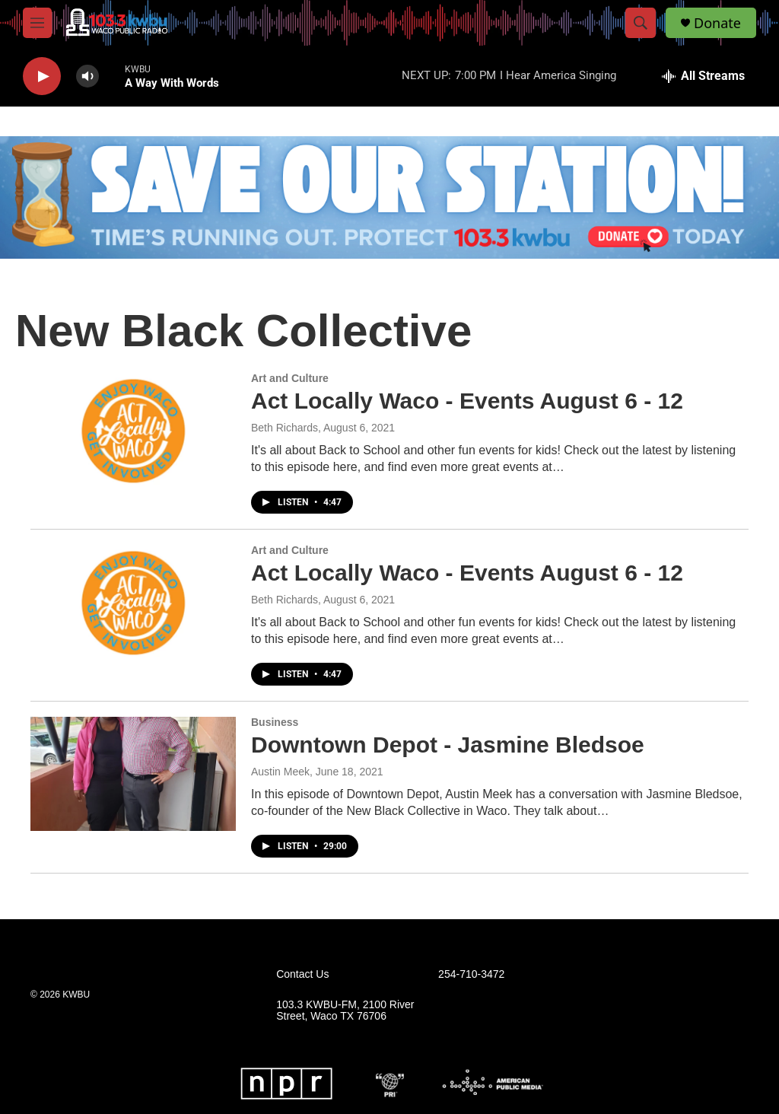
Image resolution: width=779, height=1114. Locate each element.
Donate (717, 23)
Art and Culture (290, 378)
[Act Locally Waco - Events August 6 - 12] (133, 430)
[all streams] (703, 76)
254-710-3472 (471, 974)
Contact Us (302, 974)
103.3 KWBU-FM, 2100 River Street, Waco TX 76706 (345, 1011)
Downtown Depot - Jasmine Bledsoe (447, 744)
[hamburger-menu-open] (37, 23)
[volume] (87, 76)
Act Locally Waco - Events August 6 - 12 (467, 400)
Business (274, 722)
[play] (42, 76)
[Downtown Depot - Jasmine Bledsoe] (133, 774)
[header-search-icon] (640, 23)
